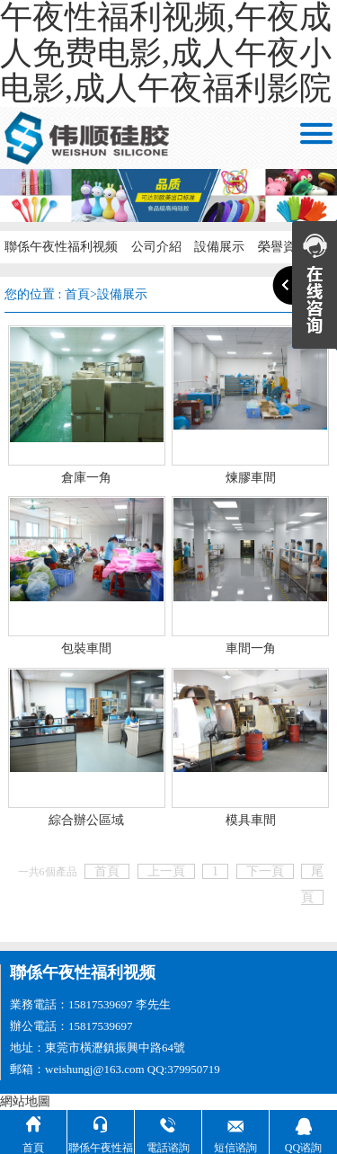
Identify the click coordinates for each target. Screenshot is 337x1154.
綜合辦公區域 (86, 820)
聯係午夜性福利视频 (60, 246)
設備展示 (122, 294)
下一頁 (265, 871)
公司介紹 (154, 246)
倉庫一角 (86, 477)
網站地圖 (25, 1101)
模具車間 (251, 820)
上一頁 (166, 871)
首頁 (77, 294)
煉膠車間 (251, 477)
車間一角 (251, 648)
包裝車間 (86, 648)
